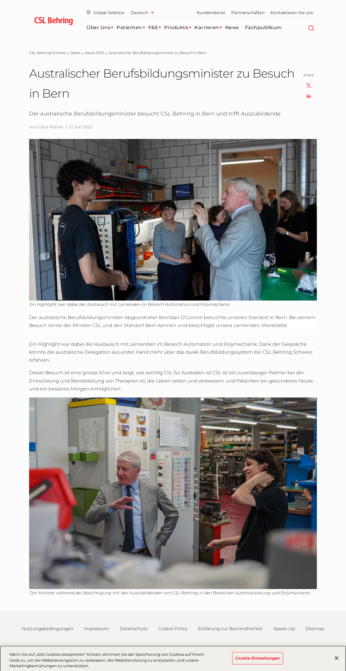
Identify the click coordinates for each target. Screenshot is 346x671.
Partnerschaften (248, 12)
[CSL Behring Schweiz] (47, 53)
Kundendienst (211, 12)
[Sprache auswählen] (144, 12)
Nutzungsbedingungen (47, 628)
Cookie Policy (172, 628)
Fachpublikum (263, 27)
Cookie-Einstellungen (257, 660)
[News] (75, 53)
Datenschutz (134, 628)
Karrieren (209, 27)
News (232, 27)
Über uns (101, 27)
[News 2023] (94, 53)
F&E (156, 27)
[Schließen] (336, 660)
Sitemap (315, 628)
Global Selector (105, 12)
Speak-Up (284, 628)
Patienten (132, 27)
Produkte (179, 27)
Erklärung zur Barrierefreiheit (230, 628)
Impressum (96, 628)
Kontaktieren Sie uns (291, 12)
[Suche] (311, 27)
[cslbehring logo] (53, 22)
